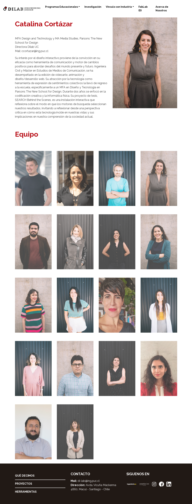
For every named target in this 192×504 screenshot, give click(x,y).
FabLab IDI (143, 8)
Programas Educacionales (61, 6)
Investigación (92, 6)
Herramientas (26, 491)
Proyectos (23, 483)
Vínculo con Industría (119, 6)
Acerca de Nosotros (162, 8)
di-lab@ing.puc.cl (89, 481)
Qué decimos (25, 475)
